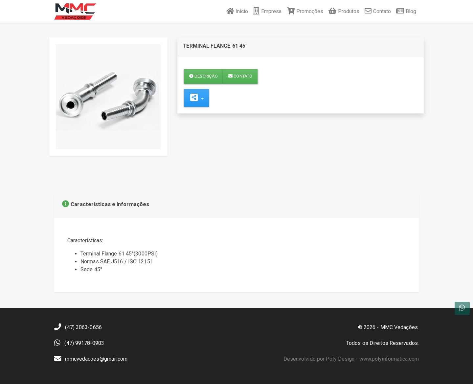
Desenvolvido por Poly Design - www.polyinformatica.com (351, 359)
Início (237, 11)
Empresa (267, 11)
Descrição (203, 76)
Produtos (343, 11)
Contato (378, 11)
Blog (406, 11)
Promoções (305, 11)
